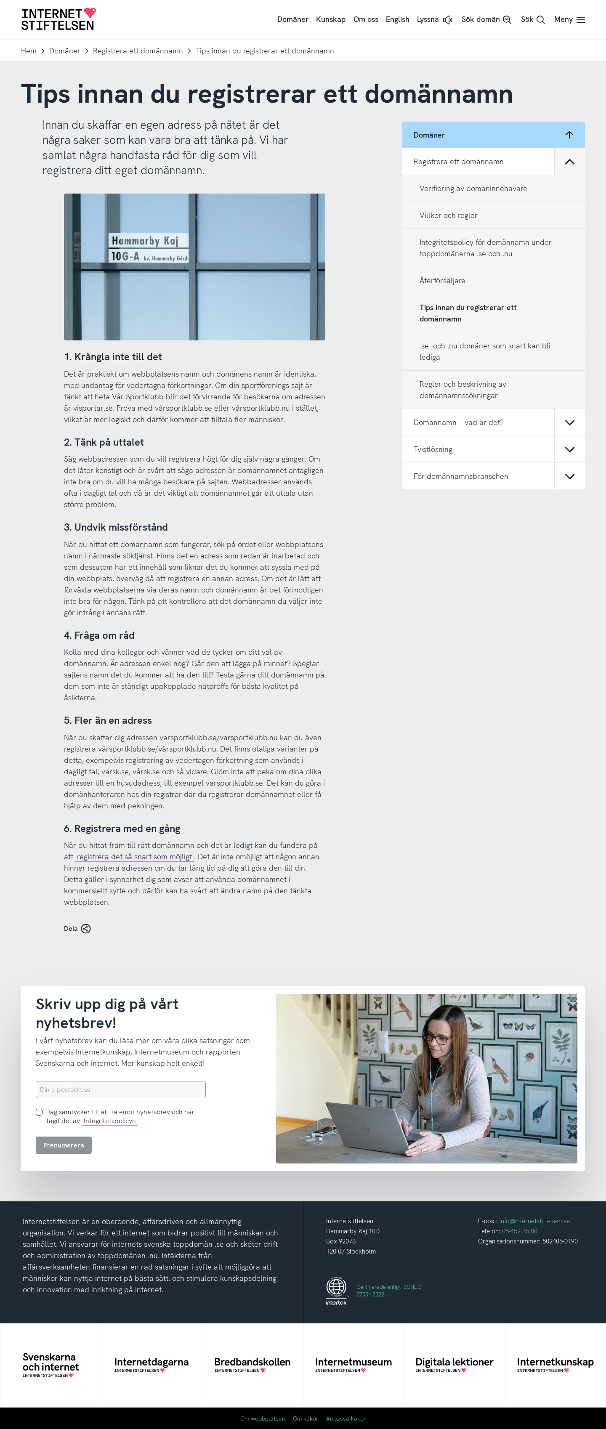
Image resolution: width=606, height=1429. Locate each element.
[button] (435, 20)
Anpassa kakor (346, 1418)
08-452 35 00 (519, 1231)
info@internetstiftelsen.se (535, 1221)
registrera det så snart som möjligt (134, 856)
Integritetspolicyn (110, 1120)
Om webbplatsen (262, 1418)
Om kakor (306, 1418)
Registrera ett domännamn (138, 51)
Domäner (64, 51)
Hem (29, 51)
